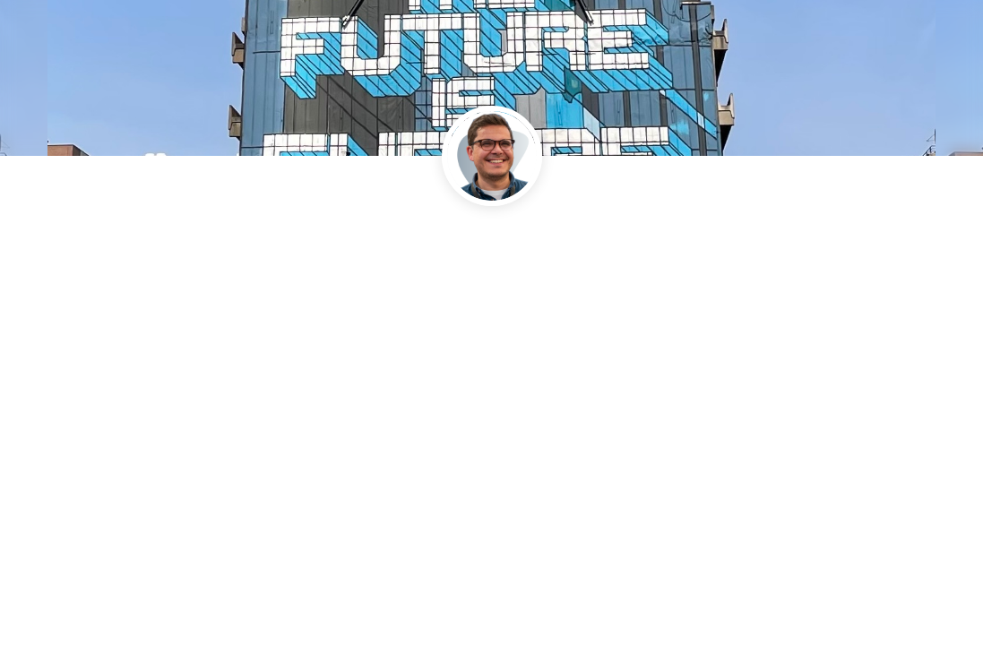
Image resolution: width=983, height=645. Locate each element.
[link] (456, 310)
